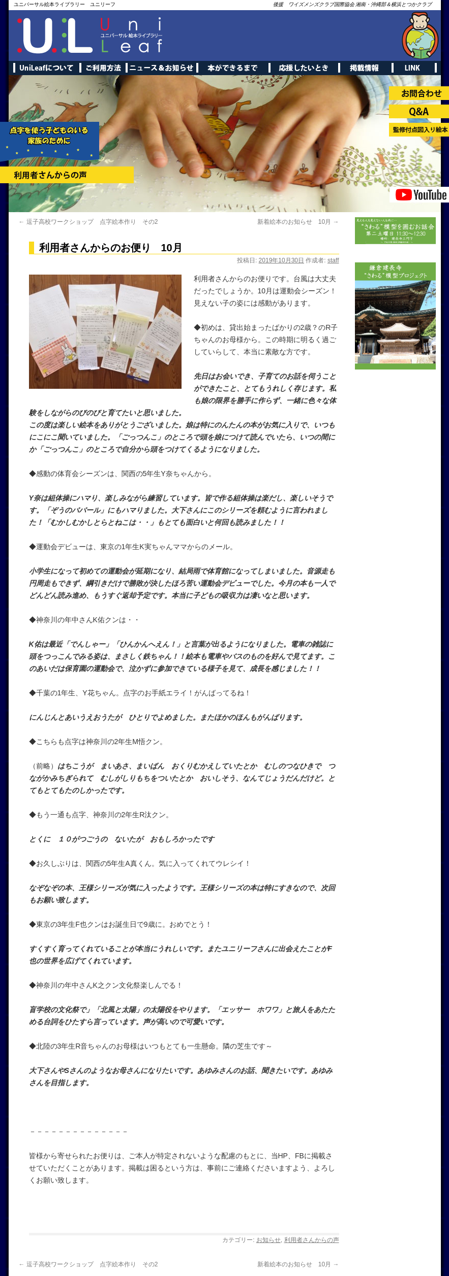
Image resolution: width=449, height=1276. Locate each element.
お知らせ (268, 1240)
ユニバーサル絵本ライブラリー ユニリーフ (64, 4)
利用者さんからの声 (311, 1240)
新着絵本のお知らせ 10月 (298, 221)
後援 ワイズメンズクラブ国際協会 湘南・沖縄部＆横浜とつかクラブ (352, 4)
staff (333, 260)
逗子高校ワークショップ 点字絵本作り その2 (88, 221)
